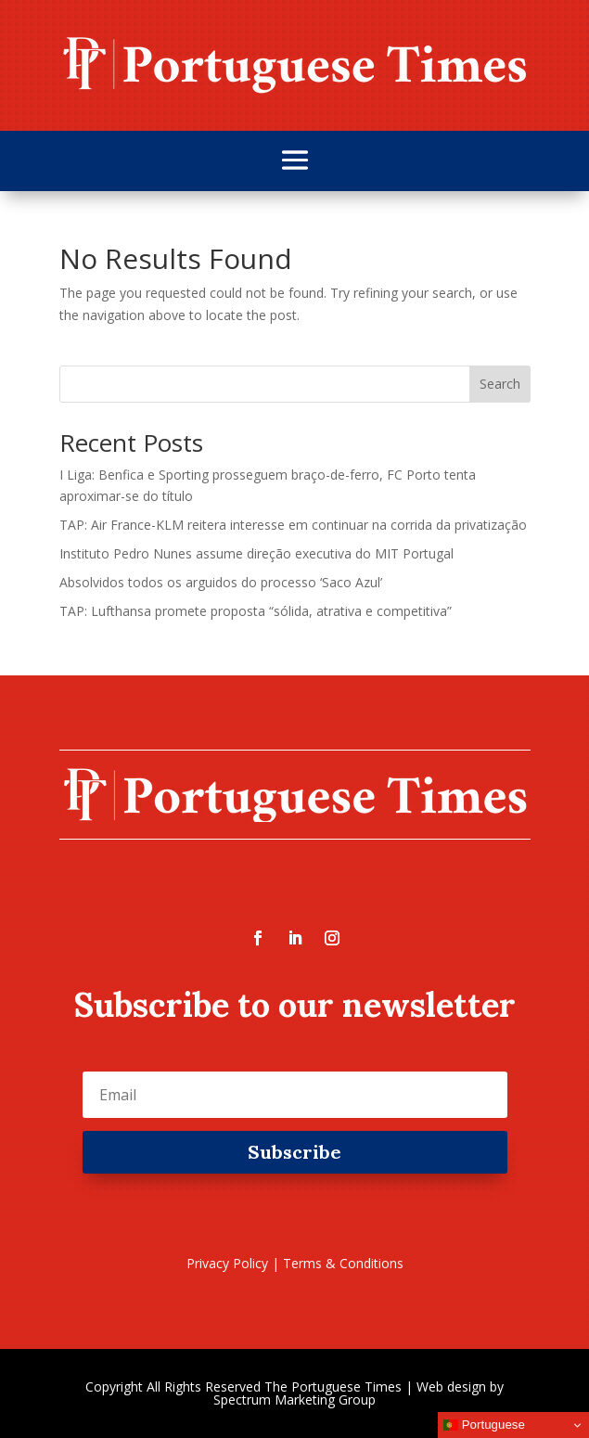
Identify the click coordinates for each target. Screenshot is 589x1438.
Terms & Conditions (343, 1263)
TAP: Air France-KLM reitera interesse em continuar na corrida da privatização (293, 524)
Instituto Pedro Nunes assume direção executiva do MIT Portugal (256, 553)
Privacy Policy (227, 1263)
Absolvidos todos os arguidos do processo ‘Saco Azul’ (220, 582)
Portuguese (484, 1425)
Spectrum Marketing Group (294, 1399)
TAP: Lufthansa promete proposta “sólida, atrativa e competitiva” (255, 611)
